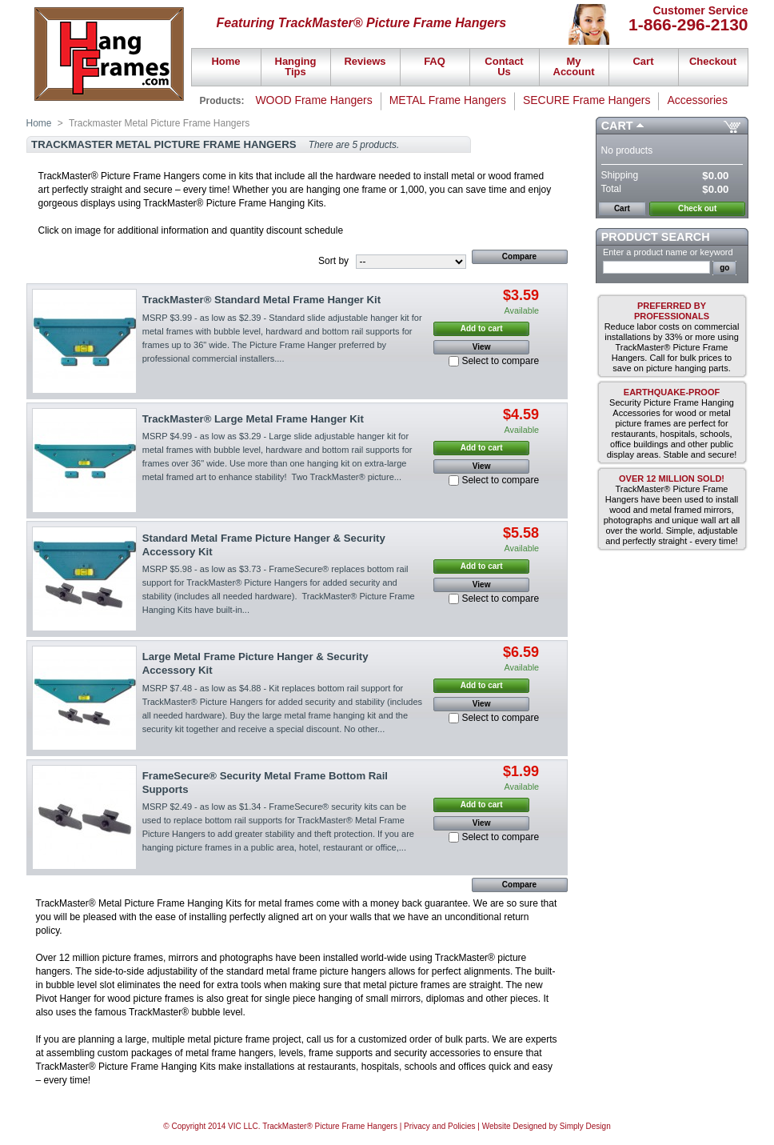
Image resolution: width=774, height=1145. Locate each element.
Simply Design (585, 1126)
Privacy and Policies (439, 1126)
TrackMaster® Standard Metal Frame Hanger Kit (261, 300)
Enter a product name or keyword (668, 252)
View (482, 346)
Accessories (697, 100)
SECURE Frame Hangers (587, 100)
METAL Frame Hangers (447, 100)
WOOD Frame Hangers (313, 100)
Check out (697, 208)
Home (39, 123)
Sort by (333, 260)
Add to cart (482, 328)
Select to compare (500, 360)
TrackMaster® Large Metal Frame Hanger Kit (253, 419)
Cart (617, 125)
